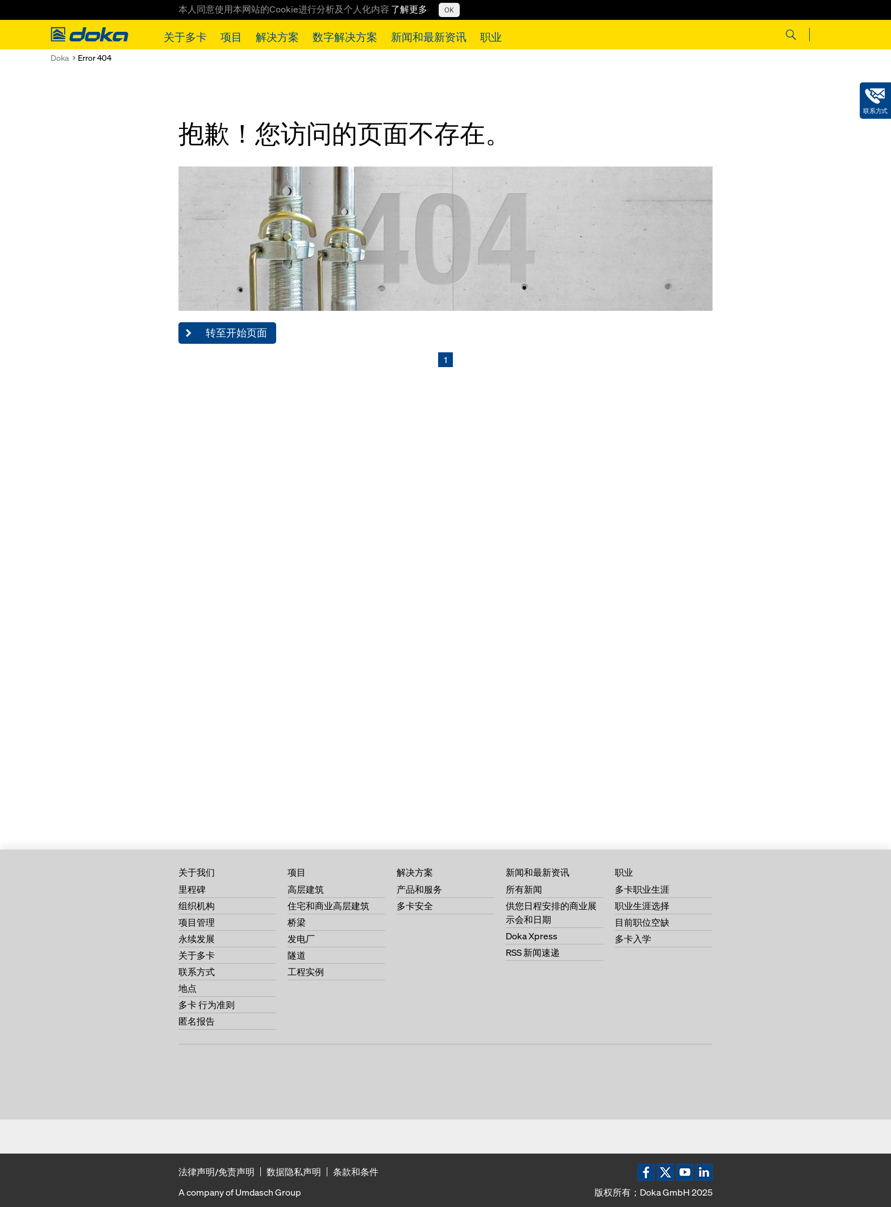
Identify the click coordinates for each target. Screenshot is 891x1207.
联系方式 (196, 971)
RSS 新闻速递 (533, 952)
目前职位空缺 (642, 922)
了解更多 (409, 9)
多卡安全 (415, 906)
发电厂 (301, 939)
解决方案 (277, 37)
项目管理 (196, 922)
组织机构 (196, 906)
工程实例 (306, 971)
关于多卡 (185, 37)
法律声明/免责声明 (216, 1172)
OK (449, 10)
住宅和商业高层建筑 (328, 906)
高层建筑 (306, 889)
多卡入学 (633, 939)
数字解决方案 (345, 37)
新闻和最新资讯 (429, 37)
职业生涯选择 (642, 906)
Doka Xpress (531, 936)
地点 (187, 988)
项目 (231, 37)
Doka (60, 57)
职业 (491, 37)
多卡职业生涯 (642, 889)
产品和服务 (419, 889)
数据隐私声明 (294, 1172)
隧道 (297, 955)
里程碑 (192, 889)
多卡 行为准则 (206, 1004)
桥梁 (297, 922)
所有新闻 (524, 889)
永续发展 (196, 939)
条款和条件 (355, 1172)
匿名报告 (196, 1021)
